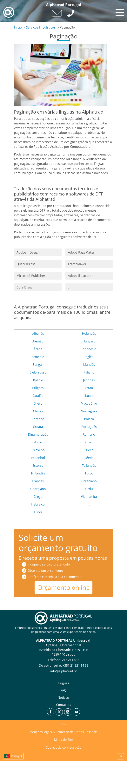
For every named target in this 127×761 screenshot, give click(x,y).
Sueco (88, 450)
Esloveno (38, 450)
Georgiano (38, 489)
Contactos (63, 705)
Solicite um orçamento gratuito (58, 543)
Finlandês (38, 473)
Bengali (38, 364)
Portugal (16, 756)
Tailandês (89, 465)
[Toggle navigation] (119, 12)
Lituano (89, 396)
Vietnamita (89, 496)
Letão (89, 388)
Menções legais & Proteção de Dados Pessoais (63, 732)
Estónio (37, 465)
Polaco (89, 419)
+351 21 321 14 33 (75, 665)
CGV (63, 724)
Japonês (89, 380)
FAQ (63, 690)
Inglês (89, 357)
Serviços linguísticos (41, 27)
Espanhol (38, 458)
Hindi (38, 512)
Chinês (38, 411)
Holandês (89, 333)
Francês (38, 481)
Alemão (37, 341)
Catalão (37, 396)
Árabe (38, 349)
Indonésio (89, 349)
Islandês (89, 364)
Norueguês (89, 411)
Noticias (64, 697)
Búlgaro (38, 388)
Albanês (38, 333)
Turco (89, 473)
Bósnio (38, 380)
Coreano (38, 419)
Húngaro (89, 341)
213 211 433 (70, 660)
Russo (88, 442)
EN (120, 756)
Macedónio (89, 403)
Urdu (89, 489)
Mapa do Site (63, 740)
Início (18, 27)
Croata (38, 427)
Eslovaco (38, 442)
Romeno (89, 434)
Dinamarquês (38, 434)
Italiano (89, 372)
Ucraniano (89, 481)
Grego (38, 496)
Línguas (63, 683)
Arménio (38, 357)
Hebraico (38, 504)
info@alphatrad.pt (63, 671)
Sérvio (89, 458)
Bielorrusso (38, 372)
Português (89, 427)
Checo (38, 403)
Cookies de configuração (64, 747)
